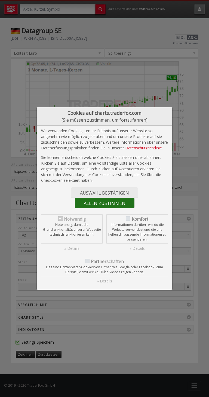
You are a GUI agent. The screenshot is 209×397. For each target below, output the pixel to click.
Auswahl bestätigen (104, 193)
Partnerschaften (107, 261)
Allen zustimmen (104, 203)
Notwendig (75, 219)
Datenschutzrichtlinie (143, 147)
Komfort (140, 219)
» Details (71, 248)
